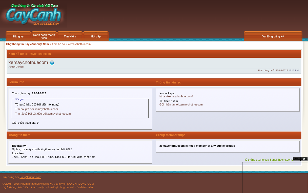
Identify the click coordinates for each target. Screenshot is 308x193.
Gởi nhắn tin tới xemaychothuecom (181, 104)
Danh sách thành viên (44, 36)
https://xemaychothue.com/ (176, 96)
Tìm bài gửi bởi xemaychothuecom (36, 109)
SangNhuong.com (30, 177)
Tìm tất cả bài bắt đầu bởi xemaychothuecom (43, 113)
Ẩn (296, 159)
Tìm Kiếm (70, 36)
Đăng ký (18, 36)
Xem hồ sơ (58, 44)
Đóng (304, 159)
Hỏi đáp (96, 36)
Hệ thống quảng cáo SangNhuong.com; (268, 159)
